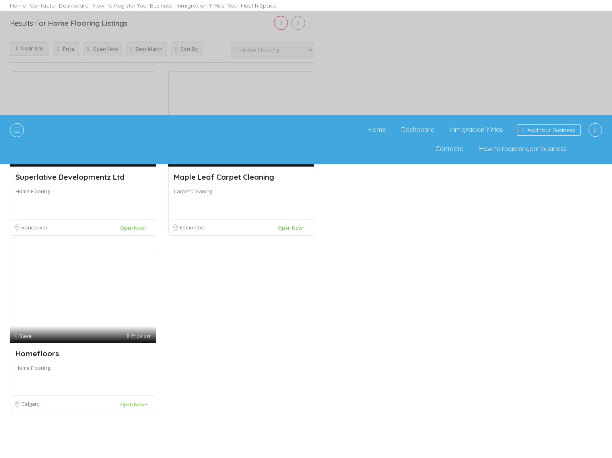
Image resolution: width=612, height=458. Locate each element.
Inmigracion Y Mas (200, 5)
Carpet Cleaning (193, 191)
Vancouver (34, 227)
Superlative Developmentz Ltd (70, 177)
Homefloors (37, 353)
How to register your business (133, 5)
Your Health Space (252, 5)
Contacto (42, 5)
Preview (138, 336)
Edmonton (192, 227)
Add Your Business (549, 130)
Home (18, 5)
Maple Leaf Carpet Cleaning (224, 177)
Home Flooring (33, 191)
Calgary (30, 404)
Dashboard (74, 5)
